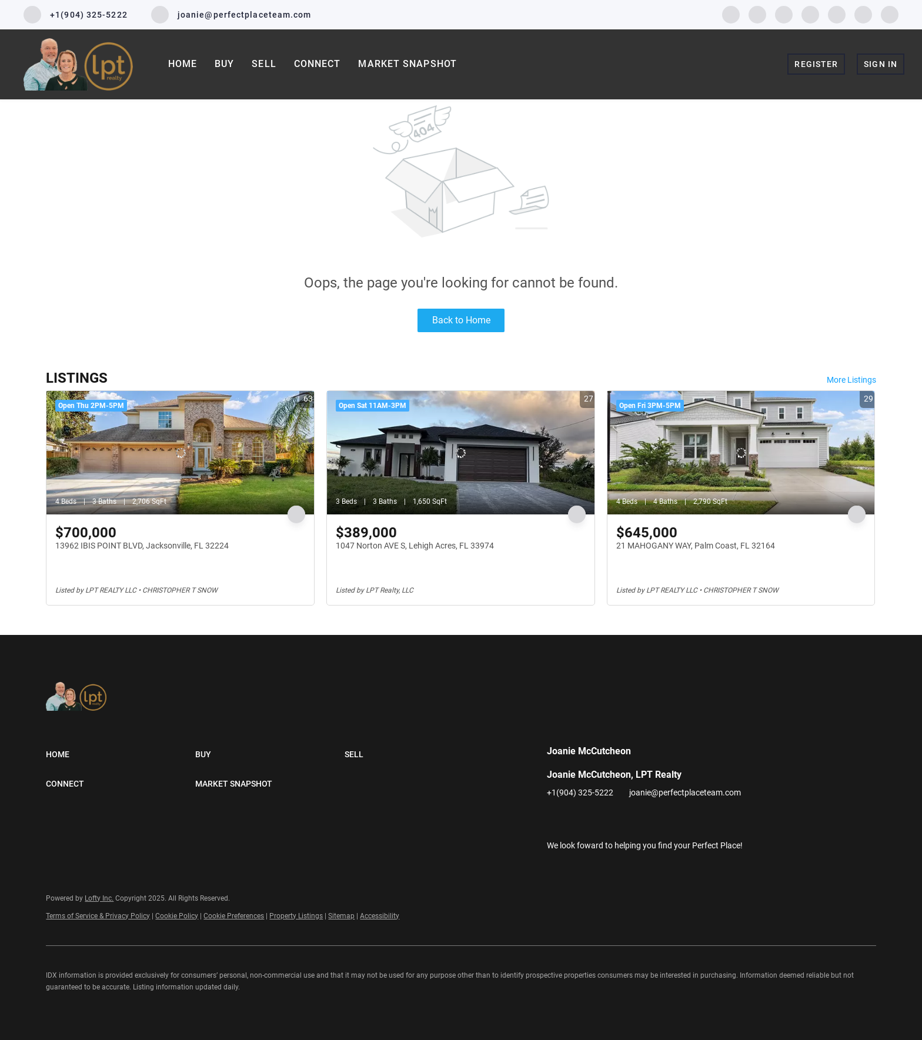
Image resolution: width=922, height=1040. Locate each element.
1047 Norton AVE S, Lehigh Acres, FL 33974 (415, 545)
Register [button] (816, 64)
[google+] (889, 13)
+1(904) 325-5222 (580, 792)
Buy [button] (224, 63)
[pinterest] (863, 13)
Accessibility (379, 916)
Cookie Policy (176, 916)
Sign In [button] (880, 64)
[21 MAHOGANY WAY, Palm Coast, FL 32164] (741, 452)
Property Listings (296, 916)
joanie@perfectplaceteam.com (685, 792)
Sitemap (341, 916)
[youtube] (837, 13)
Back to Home (461, 320)
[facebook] (731, 13)
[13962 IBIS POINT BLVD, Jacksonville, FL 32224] (180, 452)
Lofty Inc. (99, 898)
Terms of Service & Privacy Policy (98, 916)
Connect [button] (317, 63)
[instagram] (810, 13)
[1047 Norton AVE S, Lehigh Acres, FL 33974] (460, 452)
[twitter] (784, 13)
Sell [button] (264, 63)
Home (182, 63)
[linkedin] (757, 13)
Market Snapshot (407, 63)
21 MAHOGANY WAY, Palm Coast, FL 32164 (695, 545)
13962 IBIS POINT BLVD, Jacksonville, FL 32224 (142, 545)
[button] (120, 754)
